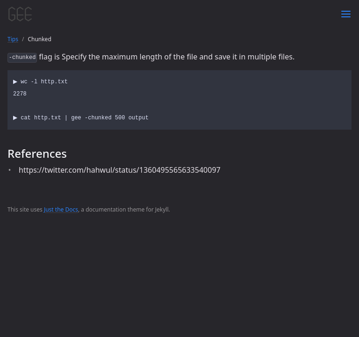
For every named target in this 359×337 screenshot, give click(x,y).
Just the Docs (61, 209)
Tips (12, 39)
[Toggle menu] (346, 14)
